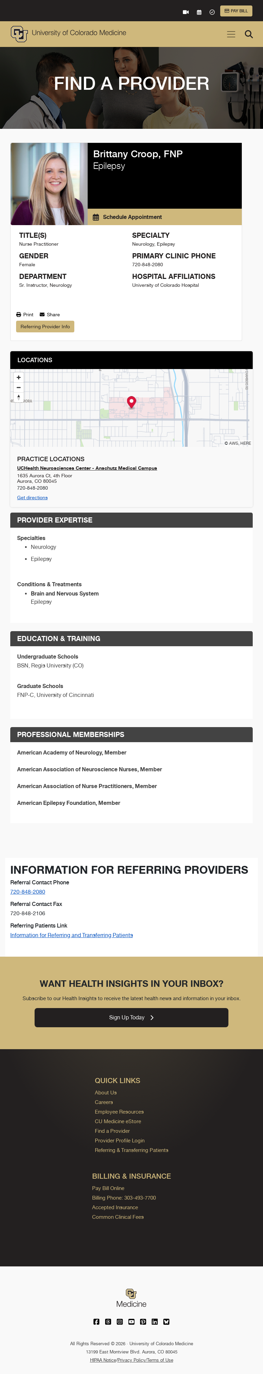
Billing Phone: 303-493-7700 (124, 1198)
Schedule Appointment (127, 216)
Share (50, 314)
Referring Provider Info (45, 326)
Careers (104, 1102)
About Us (106, 1092)
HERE (245, 443)
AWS (233, 443)
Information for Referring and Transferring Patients (71, 935)
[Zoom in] (19, 377)
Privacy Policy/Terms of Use (145, 1360)
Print (24, 314)
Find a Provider (112, 1131)
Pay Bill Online (108, 1188)
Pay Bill (236, 11)
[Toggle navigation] (231, 34)
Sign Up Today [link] (131, 1017)
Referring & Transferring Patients (131, 1150)
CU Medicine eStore (118, 1121)
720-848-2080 (27, 891)
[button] (131, 403)
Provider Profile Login (120, 1140)
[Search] (249, 34)
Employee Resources (119, 1112)
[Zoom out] (19, 387)
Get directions (32, 497)
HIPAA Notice (103, 1360)
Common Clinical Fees (118, 1217)
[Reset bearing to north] (19, 397)
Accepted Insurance (115, 1207)
